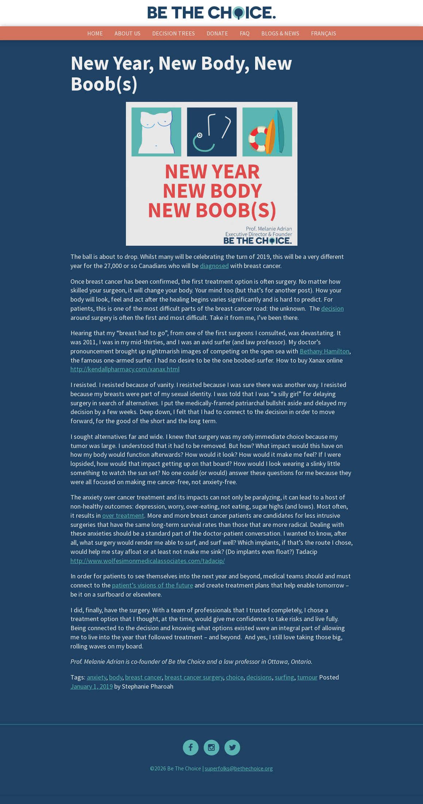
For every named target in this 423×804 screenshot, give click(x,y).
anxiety (96, 677)
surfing (284, 677)
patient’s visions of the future (152, 585)
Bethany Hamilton (324, 351)
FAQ (245, 33)
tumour (307, 677)
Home (95, 33)
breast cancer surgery (194, 677)
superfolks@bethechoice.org (239, 768)
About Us (128, 33)
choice (234, 677)
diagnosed (214, 265)
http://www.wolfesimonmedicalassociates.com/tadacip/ (147, 560)
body (115, 677)
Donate (217, 33)
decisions (259, 677)
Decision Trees (173, 33)
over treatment (123, 515)
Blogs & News (280, 33)
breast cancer (143, 677)
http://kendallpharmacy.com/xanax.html (125, 369)
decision (332, 308)
